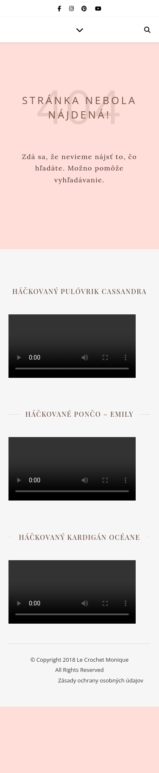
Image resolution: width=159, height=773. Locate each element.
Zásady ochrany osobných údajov (100, 680)
